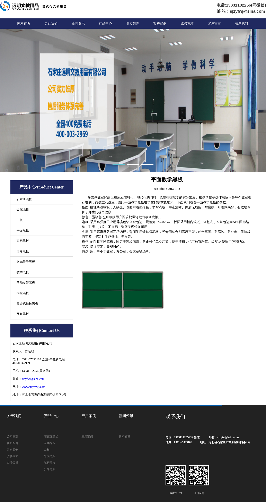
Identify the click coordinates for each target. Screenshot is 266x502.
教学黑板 (23, 272)
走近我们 (50, 23)
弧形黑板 (23, 241)
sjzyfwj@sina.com (33, 378)
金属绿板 (23, 209)
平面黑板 (23, 230)
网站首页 (23, 23)
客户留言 (214, 23)
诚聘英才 (187, 23)
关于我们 (14, 416)
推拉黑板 (23, 293)
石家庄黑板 (24, 199)
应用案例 (88, 416)
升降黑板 (23, 251)
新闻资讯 (78, 23)
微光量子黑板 (26, 261)
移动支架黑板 (26, 282)
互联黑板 (23, 314)
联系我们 (241, 23)
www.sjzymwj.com (33, 386)
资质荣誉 (132, 23)
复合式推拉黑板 (27, 303)
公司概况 (12, 436)
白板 (20, 220)
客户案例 (159, 23)
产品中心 (105, 23)
